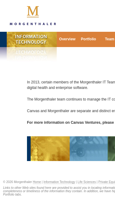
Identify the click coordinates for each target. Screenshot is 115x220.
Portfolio (88, 39)
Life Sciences (87, 182)
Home (37, 182)
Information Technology (59, 182)
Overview (67, 39)
